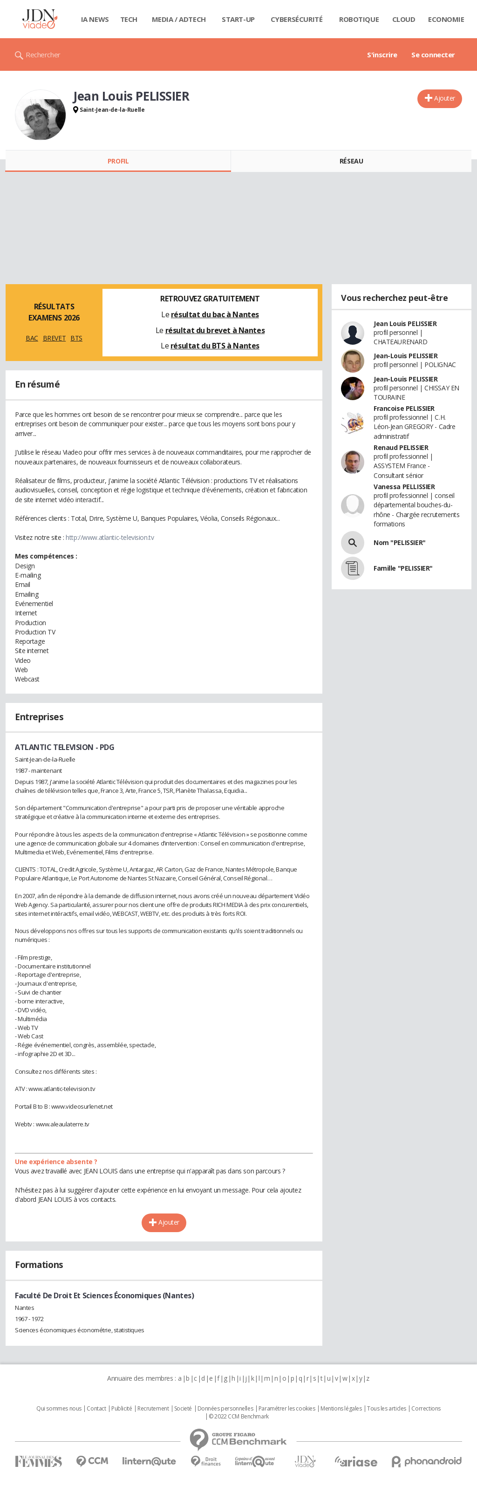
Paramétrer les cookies (287, 1408)
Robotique (359, 19)
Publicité (121, 1408)
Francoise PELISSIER (404, 408)
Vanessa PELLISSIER (404, 486)
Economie (446, 19)
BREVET (54, 338)
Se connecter (433, 54)
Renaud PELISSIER (401, 447)
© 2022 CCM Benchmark (239, 1416)
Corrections (425, 1408)
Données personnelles (225, 1408)
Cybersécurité (297, 19)
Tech (128, 19)
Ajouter (444, 98)
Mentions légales (340, 1408)
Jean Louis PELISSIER (405, 323)
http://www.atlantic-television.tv (110, 537)
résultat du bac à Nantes (215, 314)
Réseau (351, 161)
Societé (183, 1408)
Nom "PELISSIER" (400, 542)
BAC (32, 338)
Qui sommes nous (59, 1408)
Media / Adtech (179, 19)
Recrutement (153, 1408)
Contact (96, 1408)
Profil (118, 161)
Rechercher (43, 54)
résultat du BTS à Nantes (214, 346)
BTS (76, 338)
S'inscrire (382, 54)
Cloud (404, 19)
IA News (95, 19)
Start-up (238, 19)
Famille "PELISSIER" (403, 568)
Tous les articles (386, 1408)
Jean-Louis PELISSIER (406, 355)
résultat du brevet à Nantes (215, 330)
